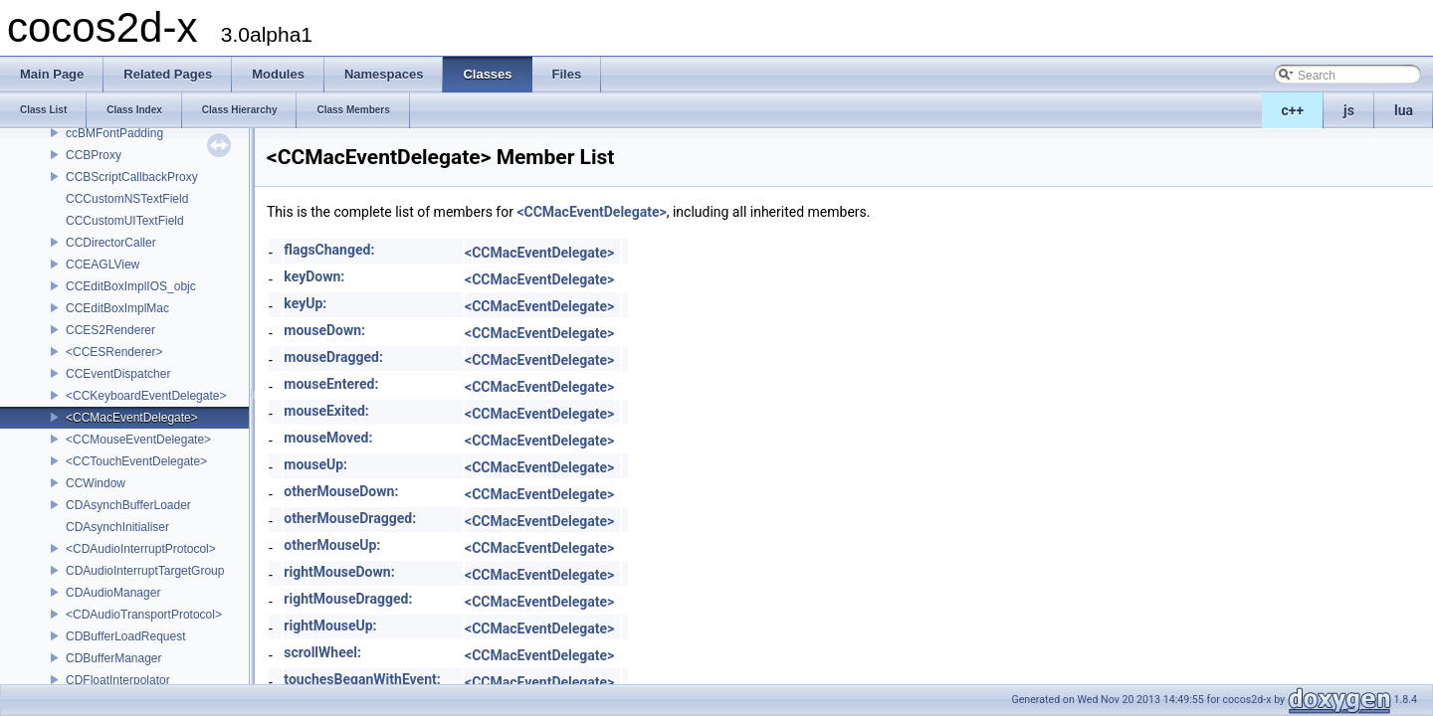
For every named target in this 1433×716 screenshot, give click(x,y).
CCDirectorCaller (111, 243)
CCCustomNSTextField (127, 199)
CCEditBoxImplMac (117, 308)
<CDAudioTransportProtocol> (144, 615)
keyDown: (314, 276)
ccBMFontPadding (114, 133)
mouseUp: (315, 464)
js (1348, 110)
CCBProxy (93, 155)
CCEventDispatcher (118, 374)
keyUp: (305, 303)
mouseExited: (326, 411)
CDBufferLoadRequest (126, 636)
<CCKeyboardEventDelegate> (146, 396)
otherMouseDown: (341, 491)
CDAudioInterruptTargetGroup (145, 571)
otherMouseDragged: (350, 518)
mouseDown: (324, 330)
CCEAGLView (102, 264)
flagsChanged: (329, 250)
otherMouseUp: (332, 545)
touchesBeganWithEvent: (362, 679)
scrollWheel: (322, 652)
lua (1403, 110)
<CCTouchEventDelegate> (136, 461)
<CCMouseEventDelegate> (138, 440)
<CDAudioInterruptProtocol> (141, 549)
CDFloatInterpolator (118, 680)
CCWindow (95, 483)
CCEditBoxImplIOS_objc (131, 286)
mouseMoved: (328, 438)
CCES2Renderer (110, 330)
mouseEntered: (331, 384)
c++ (1293, 110)
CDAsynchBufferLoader (128, 505)
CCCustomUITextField (125, 221)
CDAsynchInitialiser (117, 527)
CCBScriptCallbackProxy (132, 177)
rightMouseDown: (339, 572)
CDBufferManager (114, 658)
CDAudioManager (113, 593)
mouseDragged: (333, 357)
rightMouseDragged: (348, 599)
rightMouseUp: (330, 625)
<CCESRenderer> (114, 352)
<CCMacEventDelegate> (132, 418)
